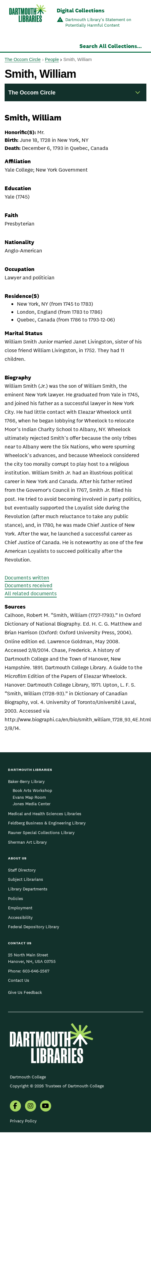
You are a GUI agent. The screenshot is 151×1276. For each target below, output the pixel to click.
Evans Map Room (29, 797)
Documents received (28, 585)
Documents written (27, 577)
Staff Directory (22, 870)
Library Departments (27, 889)
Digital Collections (80, 10)
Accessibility (20, 917)
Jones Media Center (32, 803)
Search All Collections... (111, 46)
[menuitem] (15, 1106)
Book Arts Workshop (32, 790)
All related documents (31, 593)
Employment (20, 908)
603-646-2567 (35, 971)
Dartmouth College (28, 1077)
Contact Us (18, 980)
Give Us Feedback (25, 992)
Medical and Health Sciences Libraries (44, 813)
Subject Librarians (25, 879)
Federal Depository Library (33, 926)
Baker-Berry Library (26, 781)
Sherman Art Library (27, 842)
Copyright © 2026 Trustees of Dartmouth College (57, 1086)
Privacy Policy (23, 1121)
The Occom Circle (23, 59)
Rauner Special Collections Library (41, 832)
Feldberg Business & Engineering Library (47, 823)
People (52, 59)
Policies (15, 898)
